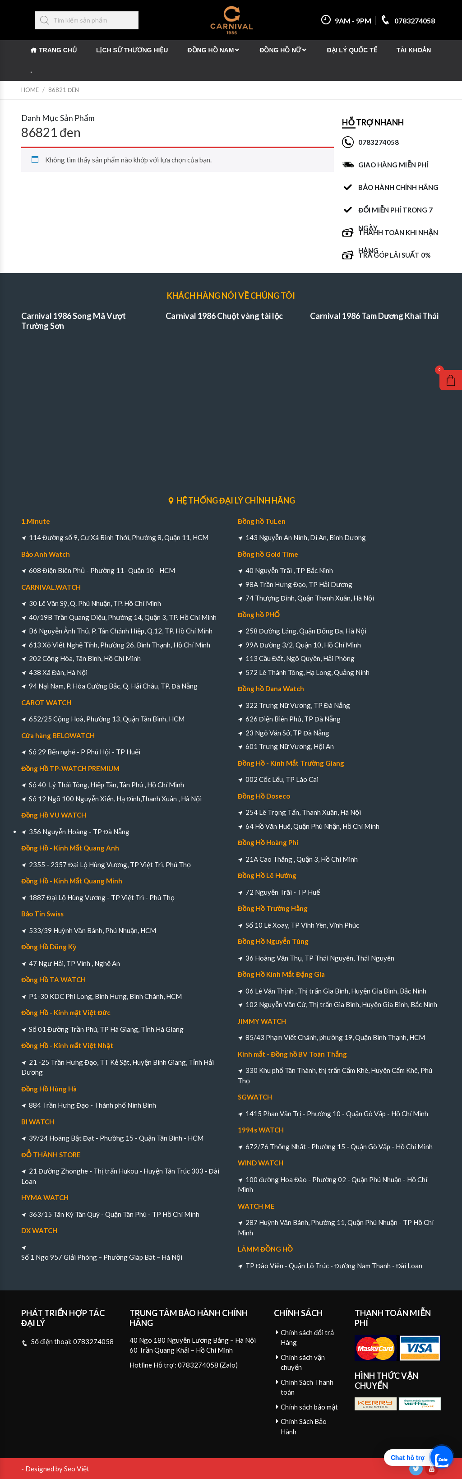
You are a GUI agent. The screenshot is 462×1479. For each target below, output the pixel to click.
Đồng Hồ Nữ (280, 50)
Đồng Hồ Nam (210, 50)
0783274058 (407, 20)
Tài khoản (414, 50)
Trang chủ (58, 50)
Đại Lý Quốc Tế (352, 50)
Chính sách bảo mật (309, 1407)
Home (30, 89)
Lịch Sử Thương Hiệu (132, 50)
